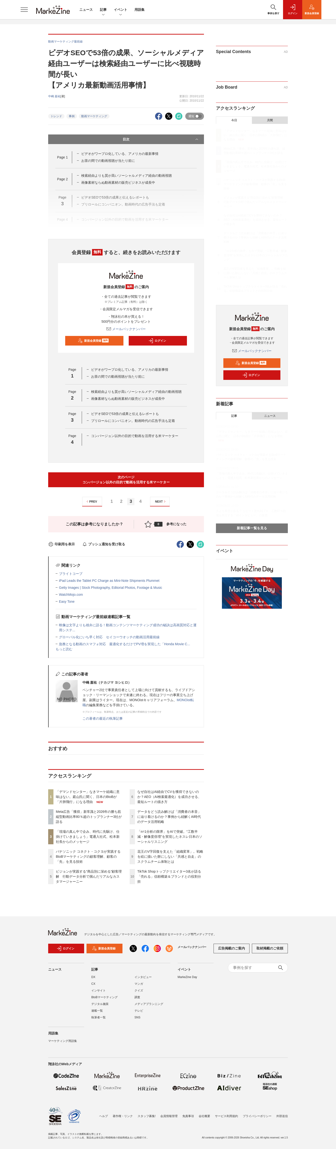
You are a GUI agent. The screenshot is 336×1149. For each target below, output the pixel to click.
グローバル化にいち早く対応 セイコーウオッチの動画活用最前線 (109, 637)
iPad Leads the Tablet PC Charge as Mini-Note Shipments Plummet (109, 581)
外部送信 (282, 1116)
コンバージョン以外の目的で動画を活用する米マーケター (134, 436)
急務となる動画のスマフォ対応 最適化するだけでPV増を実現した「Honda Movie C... (124, 644)
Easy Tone (67, 601)
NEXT (161, 501)
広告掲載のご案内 (231, 948)
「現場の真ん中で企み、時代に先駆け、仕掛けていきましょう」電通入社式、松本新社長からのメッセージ (88, 837)
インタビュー (143, 977)
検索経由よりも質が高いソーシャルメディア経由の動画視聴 (126, 175)
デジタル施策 (100, 1004)
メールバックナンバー (126, 329)
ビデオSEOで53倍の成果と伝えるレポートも (125, 414)
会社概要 (204, 1116)
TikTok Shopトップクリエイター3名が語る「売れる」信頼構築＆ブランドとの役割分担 (169, 876)
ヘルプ (103, 1116)
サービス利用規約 (226, 1116)
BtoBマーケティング (104, 997)
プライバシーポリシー (257, 1116)
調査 (137, 997)
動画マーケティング (94, 116)
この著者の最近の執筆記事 (102, 718)
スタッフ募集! (147, 1116)
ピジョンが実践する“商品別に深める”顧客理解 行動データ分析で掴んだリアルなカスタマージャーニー (89, 876)
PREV (91, 501)
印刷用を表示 (61, 544)
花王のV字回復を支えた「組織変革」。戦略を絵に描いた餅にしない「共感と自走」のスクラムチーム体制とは (170, 856)
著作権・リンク (123, 1116)
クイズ (138, 990)
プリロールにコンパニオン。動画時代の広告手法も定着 (133, 421)
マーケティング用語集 (62, 1041)
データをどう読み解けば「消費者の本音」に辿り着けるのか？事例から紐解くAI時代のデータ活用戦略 (169, 817)
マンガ (138, 983)
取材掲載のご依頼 (269, 948)
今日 (234, 120)
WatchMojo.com (71, 594)
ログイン (157, 340)
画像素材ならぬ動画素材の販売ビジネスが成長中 (118, 182)
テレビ (138, 1010)
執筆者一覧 (98, 1017)
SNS (137, 1017)
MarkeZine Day (187, 977)
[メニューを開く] (24, 9)
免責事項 (188, 1116)
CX (93, 983)
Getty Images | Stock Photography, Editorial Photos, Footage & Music (110, 588)
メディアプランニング (148, 1004)
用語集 (139, 10)
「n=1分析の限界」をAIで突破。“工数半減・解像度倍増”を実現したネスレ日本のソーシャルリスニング (169, 837)
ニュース (86, 10)
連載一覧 (97, 1010)
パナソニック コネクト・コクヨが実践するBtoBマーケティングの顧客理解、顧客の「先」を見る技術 (88, 856)
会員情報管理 (169, 1116)
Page (62, 157)
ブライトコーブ (70, 574)
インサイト (98, 990)
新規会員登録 (93, 340)
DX (93, 977)
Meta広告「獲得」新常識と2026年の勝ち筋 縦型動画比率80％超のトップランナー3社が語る (90, 817)
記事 (103, 10)
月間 (270, 120)
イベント (120, 10)
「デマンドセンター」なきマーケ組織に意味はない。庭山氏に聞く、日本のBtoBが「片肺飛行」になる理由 (88, 797)
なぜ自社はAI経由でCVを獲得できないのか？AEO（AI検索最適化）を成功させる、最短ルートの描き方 (169, 797)
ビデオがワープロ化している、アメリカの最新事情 (119, 154)
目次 (161, 139)
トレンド (56, 116)
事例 (72, 116)
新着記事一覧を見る (252, 528)
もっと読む (64, 649)
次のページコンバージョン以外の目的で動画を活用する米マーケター (126, 479)
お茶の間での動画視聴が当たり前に (108, 161)
